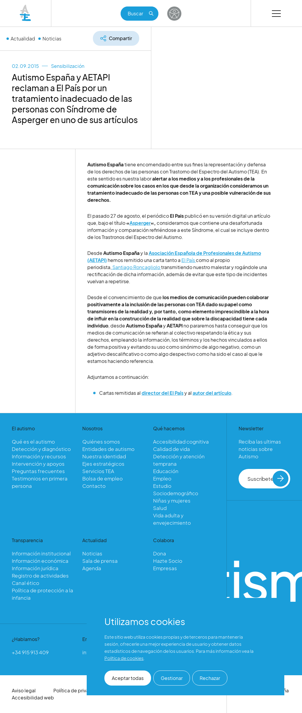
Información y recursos (39, 456)
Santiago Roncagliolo (136, 269)
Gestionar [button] (172, 678)
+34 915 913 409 (30, 652)
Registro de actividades (40, 575)
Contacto (94, 486)
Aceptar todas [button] (128, 678)
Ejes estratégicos (103, 463)
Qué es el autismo (33, 441)
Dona (159, 553)
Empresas (165, 568)
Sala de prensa (100, 560)
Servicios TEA (98, 471)
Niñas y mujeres (172, 500)
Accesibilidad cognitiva (181, 441)
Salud (160, 508)
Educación (165, 471)
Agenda (91, 568)
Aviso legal (24, 690)
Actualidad (23, 38)
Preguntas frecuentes (38, 471)
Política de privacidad (77, 690)
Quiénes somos (101, 441)
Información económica (40, 560)
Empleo (162, 478)
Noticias (51, 38)
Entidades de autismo (108, 449)
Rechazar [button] (210, 678)
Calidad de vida (171, 449)
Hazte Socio (167, 560)
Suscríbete (267, 479)
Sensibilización (67, 66)
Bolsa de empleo (102, 478)
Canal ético (25, 583)
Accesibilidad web (33, 697)
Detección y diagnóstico (41, 449)
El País (188, 262)
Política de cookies (124, 658)
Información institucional (41, 553)
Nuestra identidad (104, 456)
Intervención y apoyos (38, 463)
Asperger (140, 225)
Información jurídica (35, 568)
